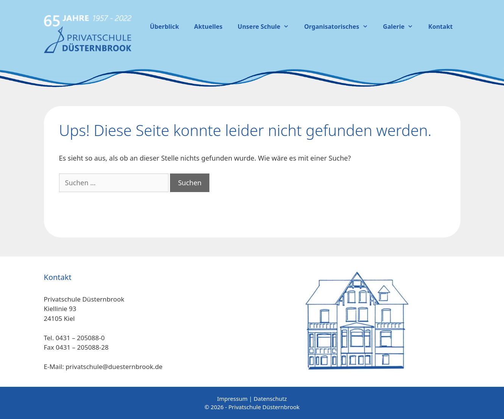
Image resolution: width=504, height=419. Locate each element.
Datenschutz (270, 398)
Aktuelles (208, 26)
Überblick (164, 26)
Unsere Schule (267, 26)
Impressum (232, 398)
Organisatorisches (339, 26)
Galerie (402, 26)
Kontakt (440, 26)
